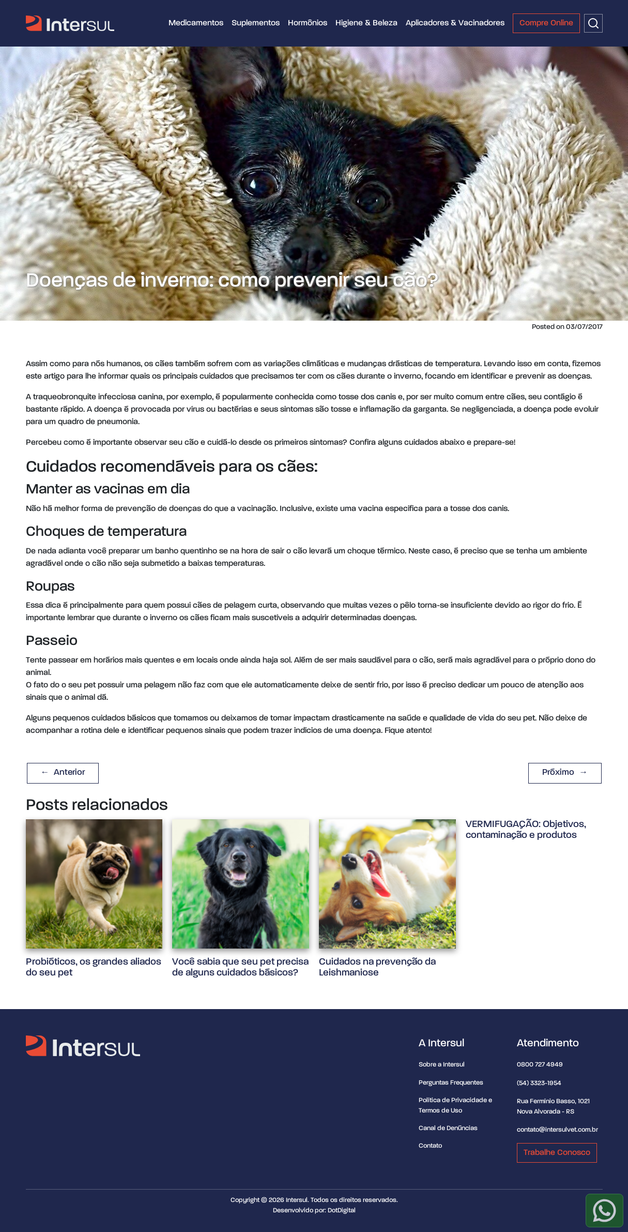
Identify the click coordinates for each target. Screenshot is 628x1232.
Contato (430, 1146)
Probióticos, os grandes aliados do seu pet (93, 967)
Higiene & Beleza (366, 23)
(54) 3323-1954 (539, 1083)
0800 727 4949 (540, 1064)
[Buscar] (593, 23)
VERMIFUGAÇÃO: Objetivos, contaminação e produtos (526, 829)
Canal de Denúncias (448, 1128)
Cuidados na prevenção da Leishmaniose (377, 967)
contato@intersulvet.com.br (557, 1129)
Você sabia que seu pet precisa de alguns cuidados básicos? (240, 967)
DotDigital (342, 1210)
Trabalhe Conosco (557, 1153)
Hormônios (307, 23)
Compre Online (546, 23)
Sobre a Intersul (442, 1064)
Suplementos (256, 23)
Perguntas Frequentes (451, 1082)
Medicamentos (196, 23)
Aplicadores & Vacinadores (455, 23)
